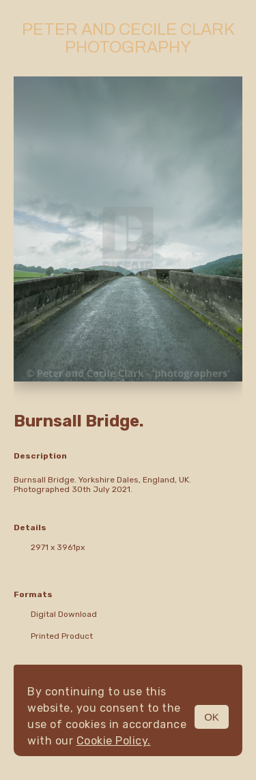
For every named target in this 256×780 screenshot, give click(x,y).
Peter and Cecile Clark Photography (128, 38)
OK (211, 717)
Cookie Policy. (113, 740)
